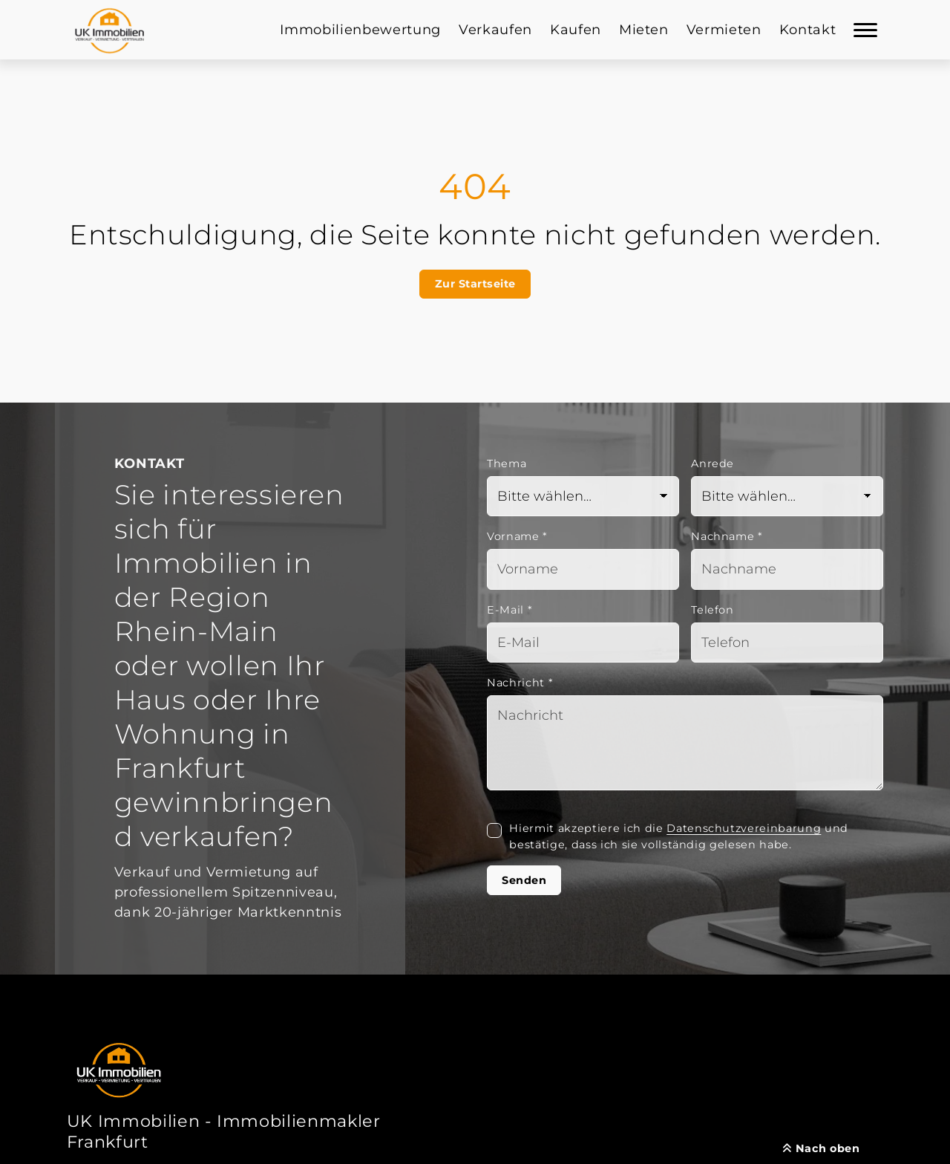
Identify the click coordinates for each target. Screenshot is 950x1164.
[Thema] (583, 496)
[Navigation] (865, 29)
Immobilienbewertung (360, 30)
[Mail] (583, 642)
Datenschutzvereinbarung (743, 828)
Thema (506, 463)
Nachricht (520, 682)
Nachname (727, 536)
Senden (524, 880)
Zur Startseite (475, 283)
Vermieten (724, 30)
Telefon (712, 610)
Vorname (517, 536)
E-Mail (509, 610)
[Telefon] (787, 642)
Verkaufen (495, 30)
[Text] (685, 742)
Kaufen (575, 30)
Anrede (712, 463)
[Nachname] (787, 569)
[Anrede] (787, 496)
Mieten (644, 30)
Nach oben (821, 1148)
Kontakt (807, 30)
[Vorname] (583, 569)
